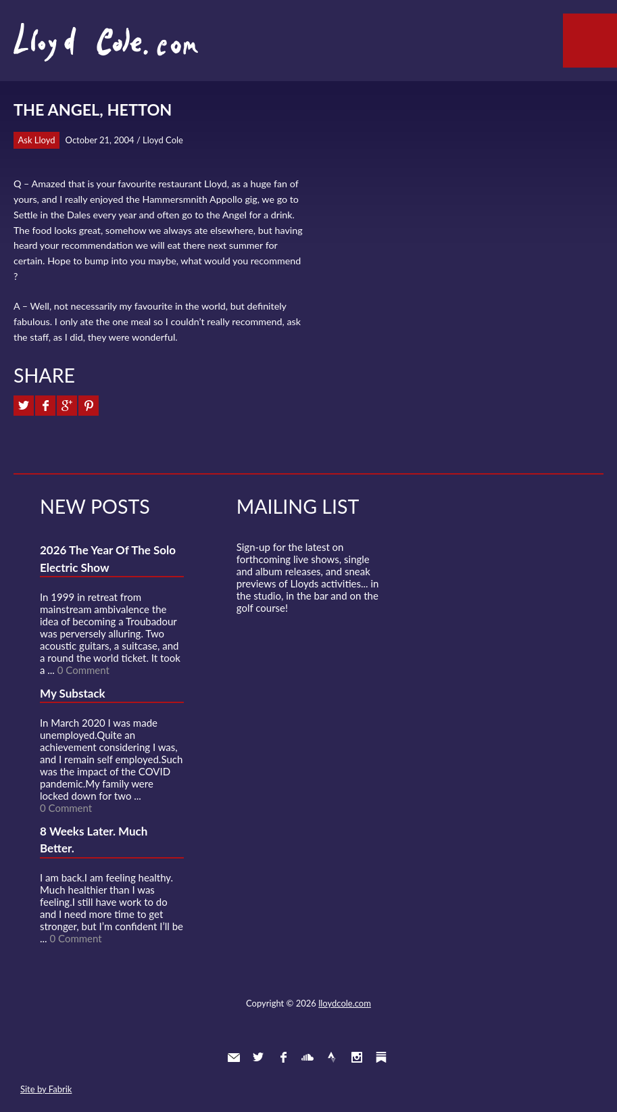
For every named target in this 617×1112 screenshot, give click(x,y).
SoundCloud (307, 1057)
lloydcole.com (344, 1003)
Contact (234, 1057)
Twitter (258, 1057)
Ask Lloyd (36, 140)
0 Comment (83, 670)
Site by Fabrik (46, 1089)
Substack (381, 1057)
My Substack (72, 693)
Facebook (283, 1057)
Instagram (357, 1057)
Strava (332, 1057)
